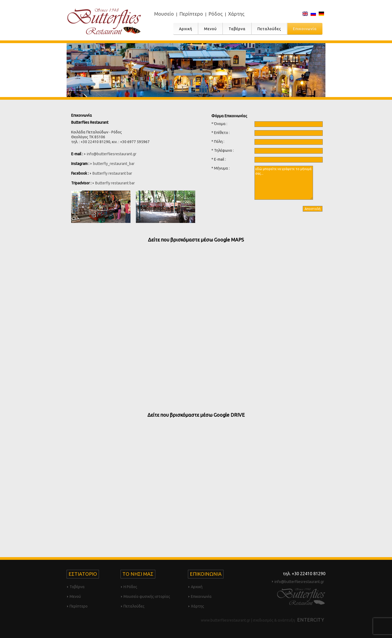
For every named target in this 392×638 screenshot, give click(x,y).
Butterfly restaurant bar (112, 173)
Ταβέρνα (237, 29)
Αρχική (185, 29)
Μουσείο (164, 13)
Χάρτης (236, 13)
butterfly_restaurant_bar (114, 163)
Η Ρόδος (130, 587)
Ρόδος (215, 13)
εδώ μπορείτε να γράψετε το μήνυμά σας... (284, 183)
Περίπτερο (191, 13)
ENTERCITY (310, 619)
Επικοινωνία (305, 29)
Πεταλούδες (269, 29)
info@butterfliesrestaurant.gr (111, 154)
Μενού (210, 29)
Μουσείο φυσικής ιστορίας (146, 596)
